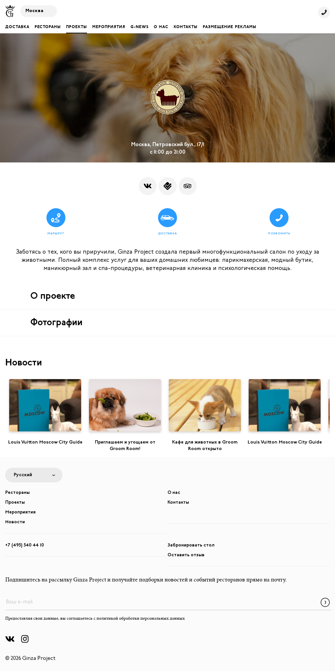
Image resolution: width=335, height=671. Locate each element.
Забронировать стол (191, 545)
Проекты (76, 27)
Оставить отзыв (186, 555)
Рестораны (48, 27)
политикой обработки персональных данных (141, 618)
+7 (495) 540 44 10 (24, 545)
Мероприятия (108, 27)
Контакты (186, 27)
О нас (161, 27)
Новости (15, 522)
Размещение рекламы (229, 27)
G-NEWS (140, 27)
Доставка (17, 27)
